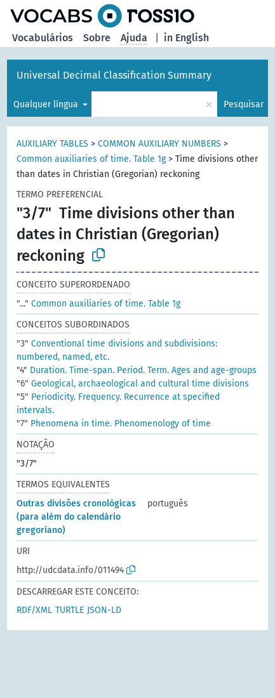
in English (186, 38)
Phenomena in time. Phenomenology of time (114, 423)
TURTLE (69, 610)
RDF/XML (34, 610)
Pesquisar (244, 104)
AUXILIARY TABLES (52, 143)
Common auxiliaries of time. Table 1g (91, 159)
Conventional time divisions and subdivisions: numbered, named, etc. (117, 350)
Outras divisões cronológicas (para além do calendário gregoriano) (76, 517)
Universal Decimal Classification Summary (114, 75)
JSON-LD (104, 610)
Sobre (97, 38)
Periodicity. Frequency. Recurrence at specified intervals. (118, 404)
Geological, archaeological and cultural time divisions (133, 383)
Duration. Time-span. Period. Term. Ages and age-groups (137, 370)
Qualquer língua (47, 104)
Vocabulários (42, 38)
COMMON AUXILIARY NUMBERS (159, 143)
